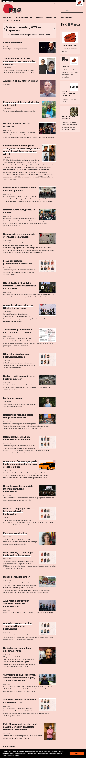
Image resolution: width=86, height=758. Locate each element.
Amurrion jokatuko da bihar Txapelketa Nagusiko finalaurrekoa (17, 626)
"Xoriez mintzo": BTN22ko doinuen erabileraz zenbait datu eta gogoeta (19, 61)
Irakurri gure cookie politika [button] (11, 755)
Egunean (7, 17)
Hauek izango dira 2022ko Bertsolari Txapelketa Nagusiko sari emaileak (19, 286)
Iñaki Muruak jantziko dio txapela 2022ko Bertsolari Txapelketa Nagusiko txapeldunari (20, 727)
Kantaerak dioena (12, 398)
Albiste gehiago (9, 746)
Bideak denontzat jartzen (16, 577)
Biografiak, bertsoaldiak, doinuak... (69, 94)
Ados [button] (76, 753)
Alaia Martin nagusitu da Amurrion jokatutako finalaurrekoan (16, 604)
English (61, 3)
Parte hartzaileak (24, 17)
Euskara (56, 3)
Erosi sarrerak (69, 45)
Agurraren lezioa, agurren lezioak (20, 81)
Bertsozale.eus (8, 1)
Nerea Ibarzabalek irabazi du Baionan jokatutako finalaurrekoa (18, 489)
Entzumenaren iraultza (15, 533)
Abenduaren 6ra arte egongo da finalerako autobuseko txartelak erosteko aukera (20, 464)
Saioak (39, 17)
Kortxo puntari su (12, 43)
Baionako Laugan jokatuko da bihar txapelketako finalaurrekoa (19, 511)
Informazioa (66, 17)
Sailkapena (51, 17)
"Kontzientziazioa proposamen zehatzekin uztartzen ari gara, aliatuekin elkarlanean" (19, 678)
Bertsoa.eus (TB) (12, 21)
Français (66, 3)
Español (72, 3)
